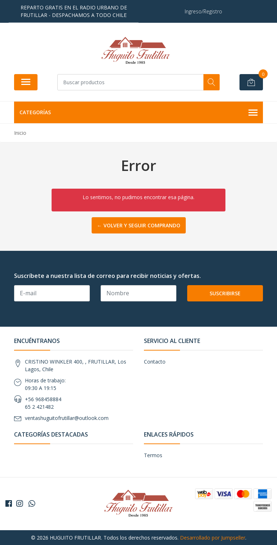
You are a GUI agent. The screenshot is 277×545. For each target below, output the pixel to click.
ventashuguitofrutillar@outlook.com (67, 418)
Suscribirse (225, 293)
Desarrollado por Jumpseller (212, 537)
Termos (153, 455)
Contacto (155, 361)
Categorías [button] (138, 113)
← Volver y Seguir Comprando (138, 225)
